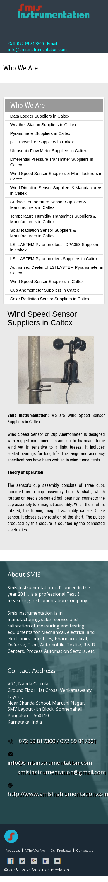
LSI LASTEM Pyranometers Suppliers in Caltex (54, 258)
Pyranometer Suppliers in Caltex (40, 133)
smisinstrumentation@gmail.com (61, 772)
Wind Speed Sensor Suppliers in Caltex (47, 281)
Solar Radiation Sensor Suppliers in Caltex (49, 298)
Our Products (61, 850)
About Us (13, 850)
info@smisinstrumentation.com (50, 762)
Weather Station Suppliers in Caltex (43, 124)
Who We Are (35, 850)
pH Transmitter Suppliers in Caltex (42, 142)
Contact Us (84, 850)
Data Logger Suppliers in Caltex (39, 116)
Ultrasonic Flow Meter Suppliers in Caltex (48, 150)
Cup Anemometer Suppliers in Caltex (44, 290)
